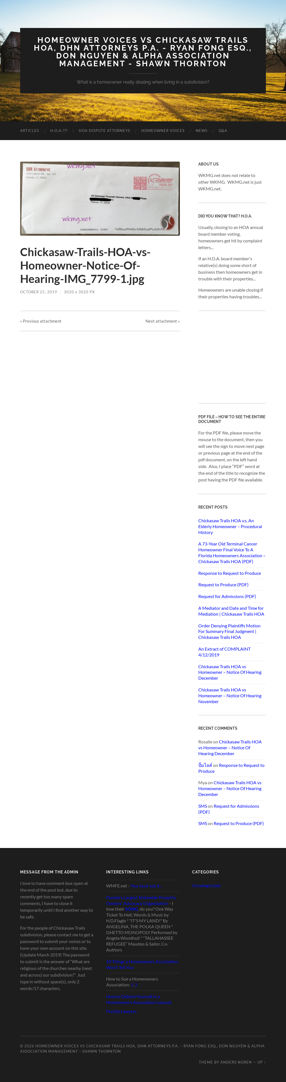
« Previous (40, 320)
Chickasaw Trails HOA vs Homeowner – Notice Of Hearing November (229, 695)
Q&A (223, 130)
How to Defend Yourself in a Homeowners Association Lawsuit (138, 999)
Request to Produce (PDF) (223, 584)
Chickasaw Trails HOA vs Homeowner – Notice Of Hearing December (229, 672)
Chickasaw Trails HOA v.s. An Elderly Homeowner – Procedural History (230, 526)
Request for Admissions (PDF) (227, 596)
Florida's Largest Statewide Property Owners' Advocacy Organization (141, 900)
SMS (202, 806)
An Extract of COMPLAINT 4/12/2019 (224, 651)
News (202, 130)
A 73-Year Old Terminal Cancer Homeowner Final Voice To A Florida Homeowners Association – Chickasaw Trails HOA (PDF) (232, 552)
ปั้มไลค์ (205, 765)
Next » (163, 320)
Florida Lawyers (121, 1011)
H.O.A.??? (59, 130)
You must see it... (146, 885)
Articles (29, 130)
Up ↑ (262, 1062)
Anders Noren (236, 1062)
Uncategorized (206, 885)
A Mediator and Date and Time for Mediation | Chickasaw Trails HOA (231, 610)
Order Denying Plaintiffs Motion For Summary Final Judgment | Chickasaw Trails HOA (229, 631)
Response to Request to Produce (229, 573)
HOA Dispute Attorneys (104, 130)
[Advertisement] (240, 356)
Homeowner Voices (163, 130)
